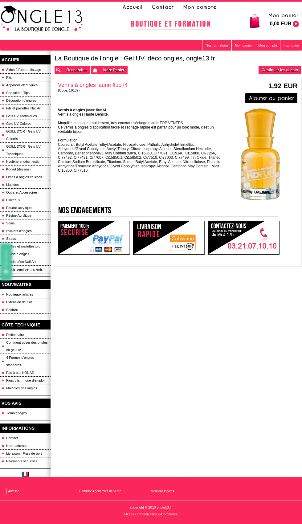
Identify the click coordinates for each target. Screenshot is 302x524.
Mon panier (243, 45)
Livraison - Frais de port (24, 453)
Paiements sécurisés (22, 461)
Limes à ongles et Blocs (24, 177)
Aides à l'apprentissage (23, 70)
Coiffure (12, 310)
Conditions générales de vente (100, 491)
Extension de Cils (19, 302)
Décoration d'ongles (21, 100)
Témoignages (16, 413)
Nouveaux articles (19, 294)
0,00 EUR (280, 23)
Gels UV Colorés (18, 123)
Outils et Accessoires (22, 192)
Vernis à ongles (17, 254)
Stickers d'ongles (19, 231)
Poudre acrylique (19, 208)
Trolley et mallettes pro (23, 246)
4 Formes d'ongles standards (20, 361)
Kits (9, 77)
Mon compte (267, 45)
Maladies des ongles (21, 388)
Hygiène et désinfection (23, 161)
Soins (10, 223)
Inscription (291, 45)
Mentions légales (162, 491)
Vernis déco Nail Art (21, 262)
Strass (11, 238)
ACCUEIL (11, 59)
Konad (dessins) (18, 169)
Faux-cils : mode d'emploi (25, 380)
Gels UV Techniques (21, 116)
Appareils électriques (22, 85)
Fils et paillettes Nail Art (23, 108)
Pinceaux (13, 200)
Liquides (12, 184)
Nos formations (217, 45)
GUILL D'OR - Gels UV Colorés (23, 135)
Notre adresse (16, 446)
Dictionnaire (15, 335)
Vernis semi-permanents (24, 269)
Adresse (13, 491)
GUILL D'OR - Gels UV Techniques (23, 150)
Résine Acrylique (18, 215)
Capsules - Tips (18, 93)
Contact (12, 438)
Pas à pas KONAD (20, 373)
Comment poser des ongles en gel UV (27, 346)
